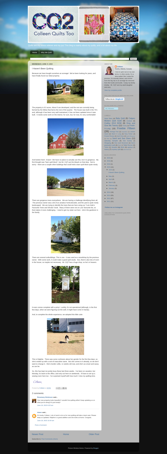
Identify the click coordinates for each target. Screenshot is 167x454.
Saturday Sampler (111, 141)
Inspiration (124, 131)
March (111, 182)
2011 (109, 201)
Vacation (114, 147)
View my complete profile (113, 90)
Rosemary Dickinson (45, 397)
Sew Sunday (127, 141)
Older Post (94, 434)
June (110, 170)
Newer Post (37, 434)
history (106, 149)
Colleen (120, 66)
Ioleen (39, 412)
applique (130, 147)
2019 (109, 158)
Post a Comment (41, 425)
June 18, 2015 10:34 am (45, 420)
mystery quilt (116, 149)
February (112, 185)
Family (125, 125)
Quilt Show (120, 136)
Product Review (109, 136)
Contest (129, 121)
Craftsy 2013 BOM (113, 123)
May (110, 176)
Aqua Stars (108, 118)
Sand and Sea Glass (121, 138)
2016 (109, 164)
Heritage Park (114, 132)
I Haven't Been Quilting (116, 172)
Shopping (107, 143)
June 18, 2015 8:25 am (45, 405)
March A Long (116, 134)
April (110, 179)
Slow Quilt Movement (121, 143)
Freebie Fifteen (126, 128)
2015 (109, 167)
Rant (108, 138)
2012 (109, 198)
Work (122, 147)
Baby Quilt (120, 118)
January (112, 188)
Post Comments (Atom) (50, 439)
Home (34, 52)
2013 (109, 195)
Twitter (106, 147)
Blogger (96, 448)
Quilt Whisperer (130, 136)
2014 (109, 192)
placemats (126, 149)
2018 (109, 161)
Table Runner (128, 145)
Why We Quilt (46, 52)
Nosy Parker (128, 134)
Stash (119, 145)
